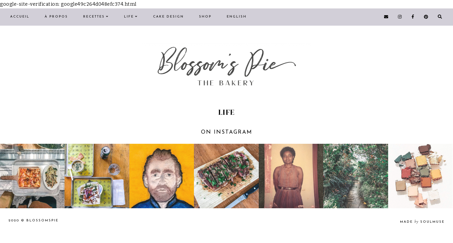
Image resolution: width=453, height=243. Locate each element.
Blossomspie (42, 220)
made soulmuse (422, 222)
